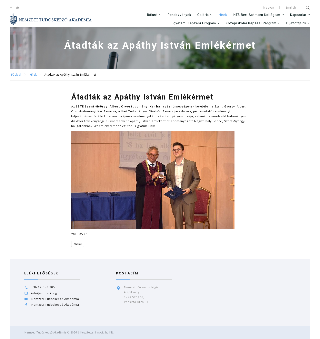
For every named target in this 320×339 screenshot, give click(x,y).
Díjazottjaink (296, 23)
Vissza (77, 243)
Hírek (223, 15)
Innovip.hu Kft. (104, 332)
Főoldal (16, 74)
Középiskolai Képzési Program (251, 23)
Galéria (203, 15)
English (291, 7)
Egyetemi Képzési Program (193, 23)
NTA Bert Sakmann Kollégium (256, 15)
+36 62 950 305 (43, 287)
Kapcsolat (298, 15)
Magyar (268, 7)
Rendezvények (179, 15)
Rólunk (152, 15)
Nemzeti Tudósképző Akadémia (55, 299)
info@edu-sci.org (44, 293)
